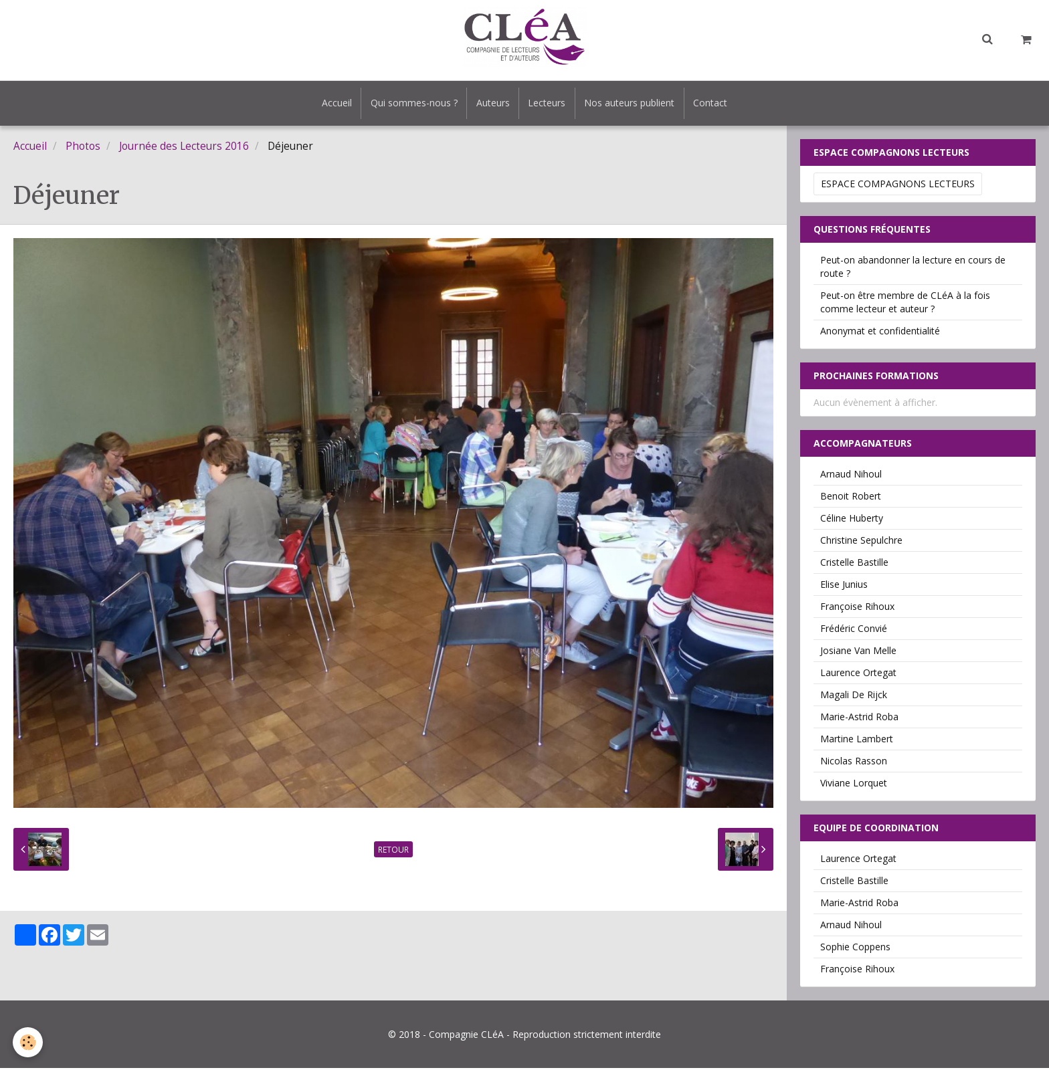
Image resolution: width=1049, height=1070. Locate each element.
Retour (393, 851)
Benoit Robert (850, 498)
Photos (83, 148)
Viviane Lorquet (853, 784)
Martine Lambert (856, 740)
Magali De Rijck (853, 696)
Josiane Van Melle (858, 652)
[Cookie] (28, 1042)
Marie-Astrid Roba (859, 718)
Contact (715, 104)
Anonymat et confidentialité (880, 332)
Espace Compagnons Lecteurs (898, 185)
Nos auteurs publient (632, 104)
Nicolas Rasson (853, 762)
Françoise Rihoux (857, 608)
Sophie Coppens (855, 948)
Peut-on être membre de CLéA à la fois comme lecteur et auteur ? (905, 304)
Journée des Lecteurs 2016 (184, 148)
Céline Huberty (851, 520)
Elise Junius (844, 586)
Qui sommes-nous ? (410, 104)
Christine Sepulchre (861, 542)
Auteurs (491, 104)
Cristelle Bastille (854, 564)
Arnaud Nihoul (851, 475)
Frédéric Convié (853, 630)
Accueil (331, 104)
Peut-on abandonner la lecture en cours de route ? (913, 268)
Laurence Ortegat (858, 674)
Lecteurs (548, 104)
